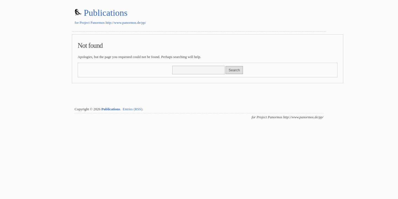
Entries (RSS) (132, 109)
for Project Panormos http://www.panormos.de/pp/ (110, 23)
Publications (105, 13)
